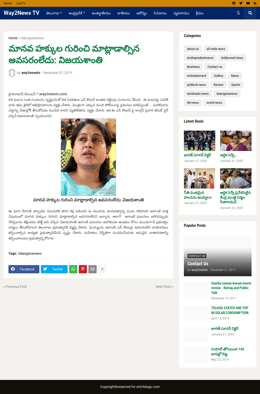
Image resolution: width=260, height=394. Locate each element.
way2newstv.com (53, 94)
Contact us (215, 67)
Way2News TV (21, 13)
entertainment (196, 76)
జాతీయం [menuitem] (123, 13)
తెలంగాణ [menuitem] (52, 13)
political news (196, 85)
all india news (216, 49)
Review (219, 85)
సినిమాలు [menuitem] (160, 13)
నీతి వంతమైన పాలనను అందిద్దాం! (198, 195)
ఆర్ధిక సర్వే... (228, 155)
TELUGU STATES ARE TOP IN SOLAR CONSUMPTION (229, 310)
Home (8, 3)
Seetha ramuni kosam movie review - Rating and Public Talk (231, 288)
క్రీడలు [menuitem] (200, 13)
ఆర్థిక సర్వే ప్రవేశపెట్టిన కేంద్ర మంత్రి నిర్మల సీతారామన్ (235, 197)
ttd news (193, 102)
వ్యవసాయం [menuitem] (181, 13)
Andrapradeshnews (200, 58)
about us (193, 49)
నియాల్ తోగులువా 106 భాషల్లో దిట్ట (227, 351)
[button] (238, 13)
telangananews (32, 38)
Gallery (218, 76)
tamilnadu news (198, 93)
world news (214, 102)
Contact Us (198, 264)
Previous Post (16, 287)
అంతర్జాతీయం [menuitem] (101, 13)
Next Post (163, 287)
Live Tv (20, 3)
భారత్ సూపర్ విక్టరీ (197, 155)
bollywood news (232, 58)
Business (193, 67)
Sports (235, 85)
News (235, 76)
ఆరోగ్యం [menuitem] (142, 13)
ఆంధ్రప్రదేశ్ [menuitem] (75, 13)
